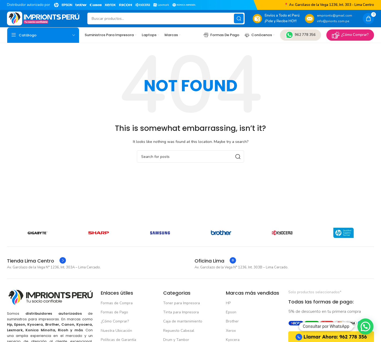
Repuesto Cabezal (178, 327)
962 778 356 (300, 34)
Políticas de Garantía (118, 336)
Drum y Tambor (176, 336)
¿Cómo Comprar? (350, 34)
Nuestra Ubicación (116, 327)
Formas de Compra (117, 300)
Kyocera (233, 336)
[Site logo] (43, 18)
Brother (232, 318)
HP (228, 300)
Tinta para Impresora (181, 309)
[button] (365, 326)
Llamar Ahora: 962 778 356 (331, 334)
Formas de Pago (114, 309)
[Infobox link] (36, 258)
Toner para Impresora (181, 300)
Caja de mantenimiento (182, 318)
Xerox (231, 327)
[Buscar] (166, 18)
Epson (231, 309)
